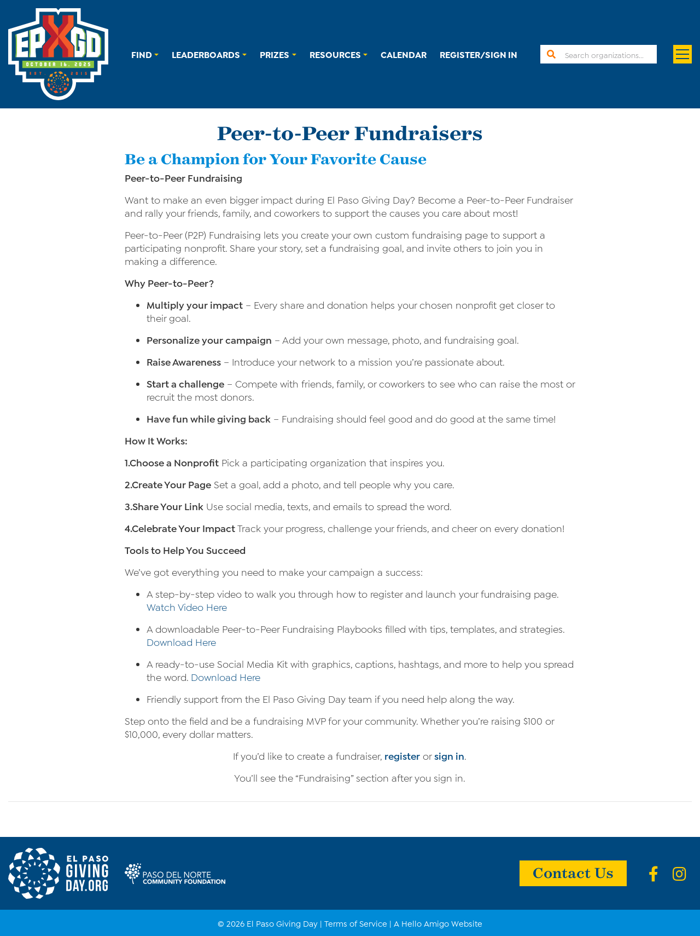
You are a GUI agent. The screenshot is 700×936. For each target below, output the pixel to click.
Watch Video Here (187, 606)
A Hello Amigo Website (438, 923)
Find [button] (141, 54)
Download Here (181, 641)
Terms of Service (355, 923)
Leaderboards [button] (206, 54)
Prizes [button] (274, 54)
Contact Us (573, 872)
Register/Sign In (478, 54)
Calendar (404, 54)
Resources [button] (335, 54)
